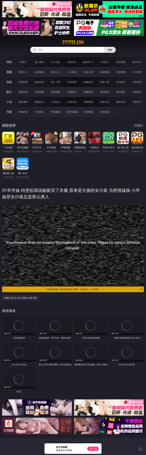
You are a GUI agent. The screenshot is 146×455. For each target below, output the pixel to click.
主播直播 (120, 72)
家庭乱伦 (39, 101)
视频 (9, 72)
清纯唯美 (104, 92)
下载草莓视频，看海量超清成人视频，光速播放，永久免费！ (94, 289)
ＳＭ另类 (137, 72)
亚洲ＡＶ (23, 72)
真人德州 (39, 62)
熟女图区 (120, 92)
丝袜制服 (104, 72)
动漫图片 (72, 92)
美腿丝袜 (88, 92)
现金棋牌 (120, 62)
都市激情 (23, 101)
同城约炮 (23, 111)
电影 (9, 82)
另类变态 (137, 82)
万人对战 (55, 62)
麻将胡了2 (88, 62)
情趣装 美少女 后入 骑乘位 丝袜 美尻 (20, 297)
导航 (9, 112)
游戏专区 (72, 62)
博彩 (9, 62)
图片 (9, 92)
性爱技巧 (137, 101)
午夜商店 (39, 111)
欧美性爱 (72, 82)
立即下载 (93, 448)
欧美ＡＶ (55, 72)
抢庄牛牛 (137, 62)
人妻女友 (55, 101)
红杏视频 (88, 111)
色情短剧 (104, 111)
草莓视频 (55, 111)
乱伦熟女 (120, 82)
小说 (9, 102)
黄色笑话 (120, 101)
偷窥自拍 (23, 92)
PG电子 (23, 62)
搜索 (110, 49)
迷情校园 (88, 101)
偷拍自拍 (39, 82)
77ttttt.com (73, 42)
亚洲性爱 (23, 82)
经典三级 (104, 82)
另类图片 (137, 92)
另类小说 (104, 101)
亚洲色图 (39, 92)
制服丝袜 (88, 82)
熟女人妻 (88, 72)
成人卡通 (55, 82)
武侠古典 (72, 101)
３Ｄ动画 (72, 72)
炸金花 (104, 62)
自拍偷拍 (39, 72)
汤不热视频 (72, 111)
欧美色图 (55, 92)
